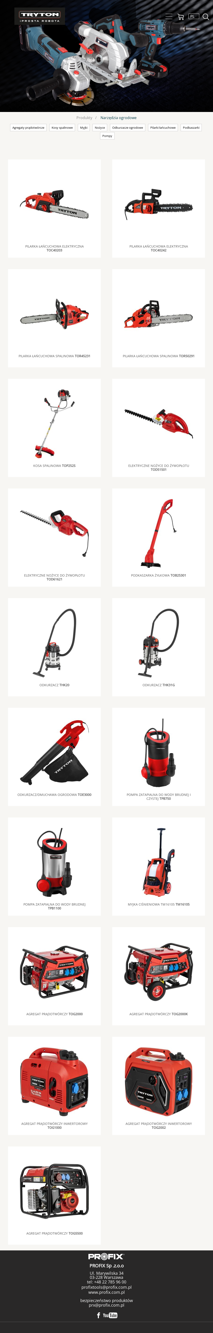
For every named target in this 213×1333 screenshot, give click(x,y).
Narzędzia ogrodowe (119, 117)
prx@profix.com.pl (106, 1305)
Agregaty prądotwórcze (28, 127)
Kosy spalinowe (62, 127)
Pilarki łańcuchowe (163, 127)
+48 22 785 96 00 (109, 1282)
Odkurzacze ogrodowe (127, 127)
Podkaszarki (191, 127)
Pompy (107, 136)
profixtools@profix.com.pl (106, 1287)
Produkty (84, 117)
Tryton (39, 16)
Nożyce (100, 127)
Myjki (83, 127)
